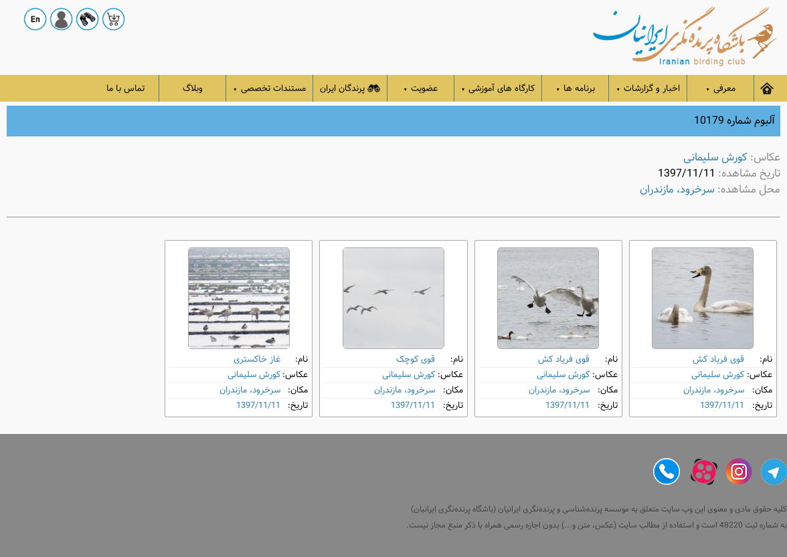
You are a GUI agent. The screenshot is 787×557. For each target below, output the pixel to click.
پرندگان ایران (350, 88)
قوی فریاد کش (718, 359)
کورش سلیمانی (715, 157)
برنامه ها (576, 88)
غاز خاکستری (257, 359)
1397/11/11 (722, 405)
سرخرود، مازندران (677, 190)
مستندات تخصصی (269, 88)
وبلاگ (193, 88)
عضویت (421, 88)
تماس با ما (125, 88)
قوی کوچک (415, 359)
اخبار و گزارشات (648, 88)
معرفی (720, 88)
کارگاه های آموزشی (498, 88)
